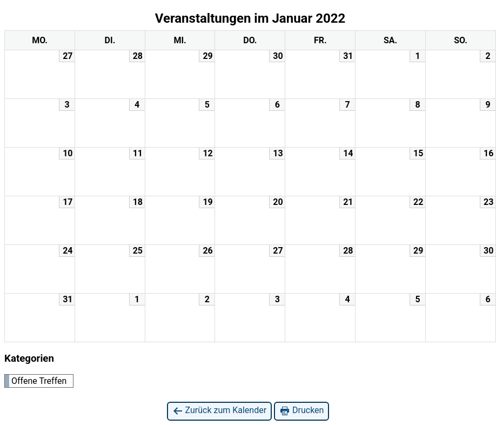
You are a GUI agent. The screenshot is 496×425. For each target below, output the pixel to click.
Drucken (301, 410)
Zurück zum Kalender (219, 410)
